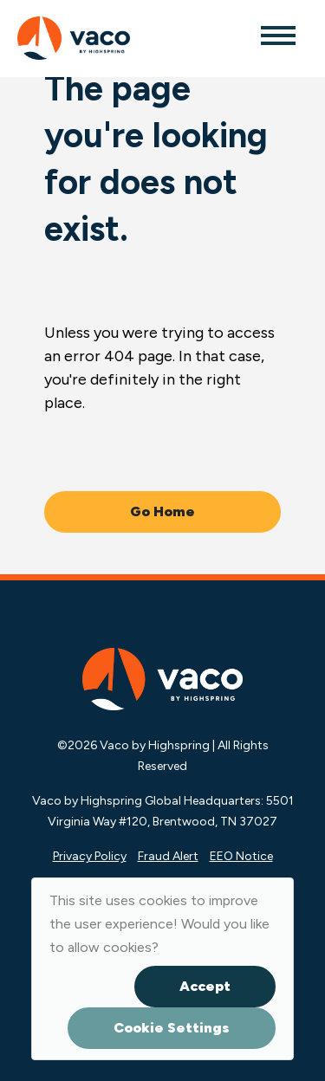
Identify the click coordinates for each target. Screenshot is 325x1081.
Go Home (162, 511)
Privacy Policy (90, 856)
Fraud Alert (168, 856)
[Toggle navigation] (277, 35)
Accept (205, 986)
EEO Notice (241, 856)
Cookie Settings (172, 1028)
